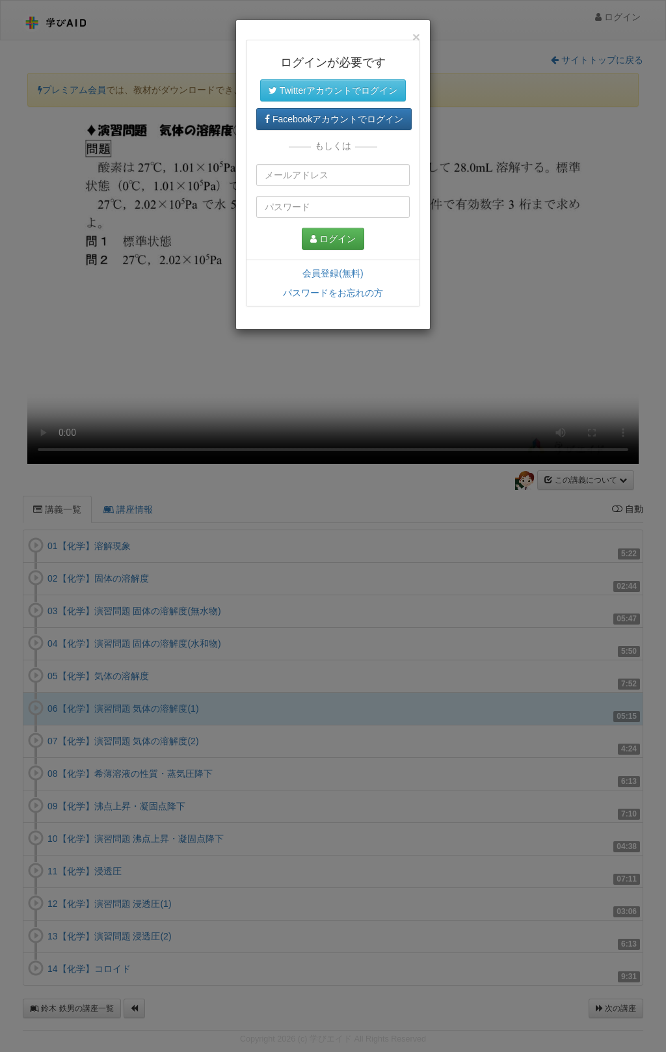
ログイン (333, 239)
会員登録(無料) (332, 273)
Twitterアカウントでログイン (333, 90)
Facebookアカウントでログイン (334, 119)
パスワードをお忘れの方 (333, 293)
